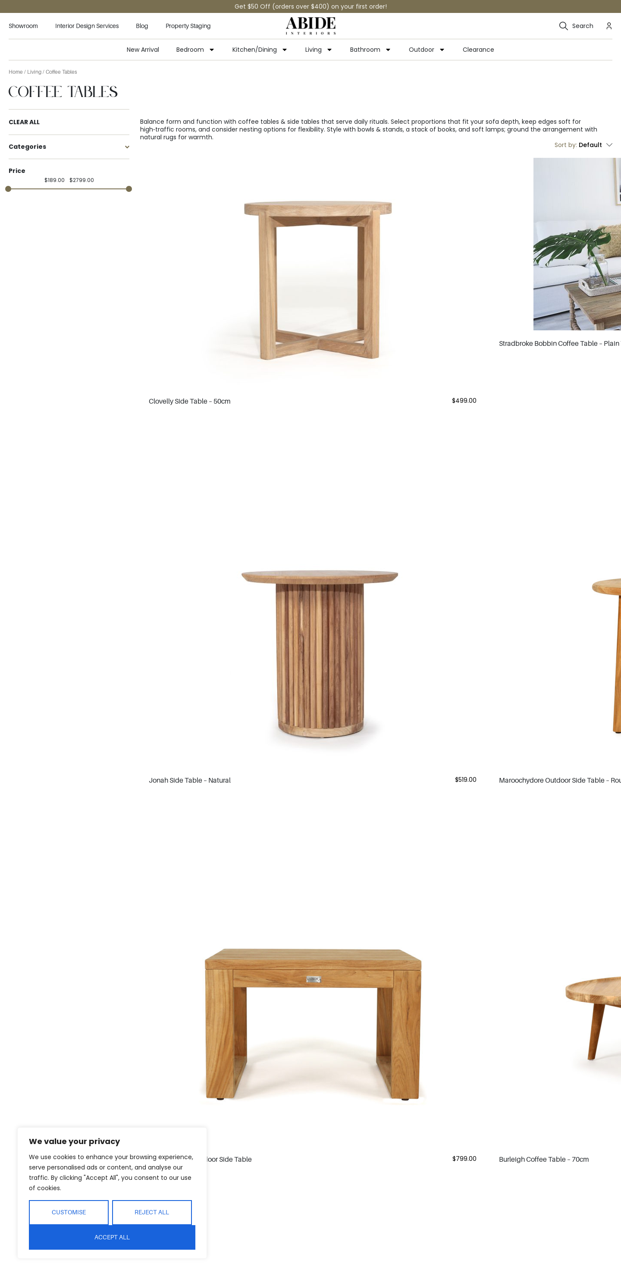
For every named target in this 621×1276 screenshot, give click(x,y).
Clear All (24, 122)
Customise (69, 1212)
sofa (492, 121)
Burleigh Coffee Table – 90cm (544, 1195)
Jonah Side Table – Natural (190, 666)
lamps (495, 129)
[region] (112, 1193)
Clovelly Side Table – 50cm (190, 401)
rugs (169, 137)
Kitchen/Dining (260, 49)
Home (16, 72)
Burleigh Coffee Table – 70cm (544, 930)
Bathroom (371, 49)
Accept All (112, 1237)
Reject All (152, 1212)
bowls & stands (380, 129)
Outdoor (427, 49)
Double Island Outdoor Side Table (200, 930)
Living (319, 49)
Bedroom (195, 49)
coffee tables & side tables (279, 121)
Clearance (478, 49)
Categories (69, 147)
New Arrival (143, 49)
